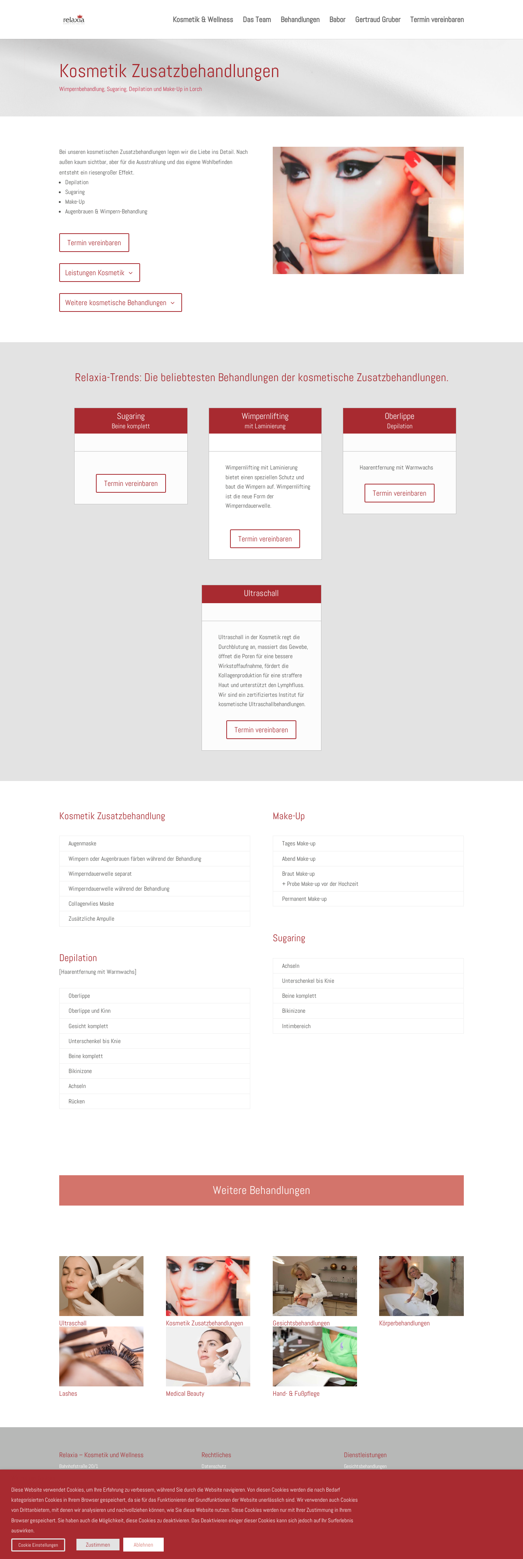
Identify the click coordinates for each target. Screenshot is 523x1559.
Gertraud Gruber (377, 20)
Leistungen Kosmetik (94, 272)
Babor (337, 20)
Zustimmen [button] (98, 1544)
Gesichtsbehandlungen (301, 1323)
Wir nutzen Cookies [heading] (33, 1478)
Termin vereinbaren (437, 20)
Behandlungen (300, 20)
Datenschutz (214, 1466)
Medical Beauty (185, 1393)
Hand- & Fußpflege (296, 1393)
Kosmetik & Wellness (203, 20)
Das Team (257, 20)
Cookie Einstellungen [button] (38, 1545)
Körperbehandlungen (404, 1323)
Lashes (68, 1393)
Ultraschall (73, 1323)
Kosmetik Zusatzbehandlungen (204, 1323)
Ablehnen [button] (143, 1544)
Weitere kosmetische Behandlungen (115, 302)
